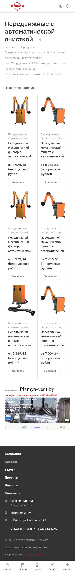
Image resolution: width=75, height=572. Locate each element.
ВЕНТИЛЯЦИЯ (22, 501)
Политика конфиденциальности (26, 547)
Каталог (11, 462)
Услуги (10, 470)
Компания (13, 454)
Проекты (12, 477)
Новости (11, 485)
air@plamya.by (21, 513)
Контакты (12, 493)
